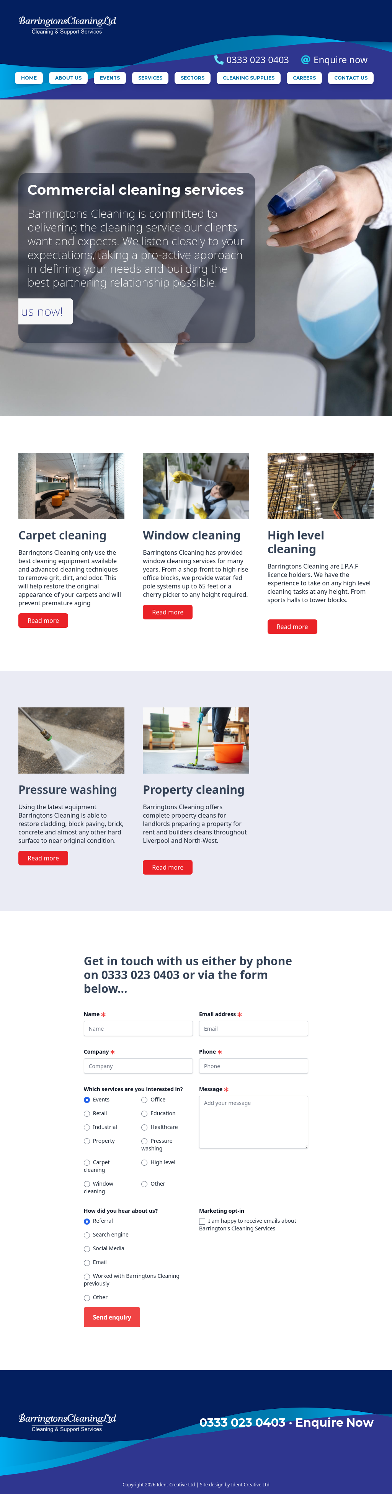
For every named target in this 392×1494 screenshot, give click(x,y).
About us (68, 78)
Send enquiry (112, 1317)
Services (150, 78)
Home (29, 78)
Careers (304, 78)
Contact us (351, 78)
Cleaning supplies (248, 78)
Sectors (192, 78)
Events (110, 78)
